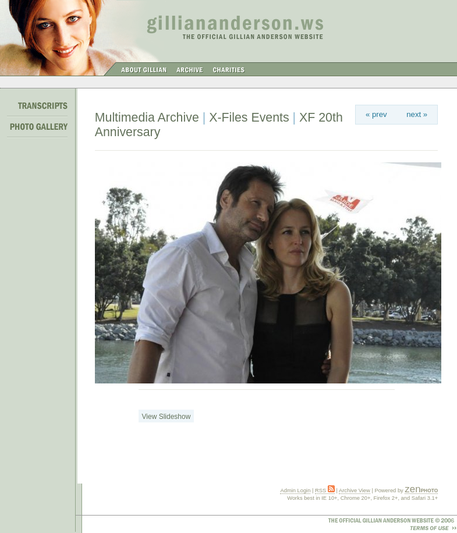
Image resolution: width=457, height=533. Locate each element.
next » (416, 114)
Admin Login (295, 490)
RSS (325, 490)
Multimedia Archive (147, 118)
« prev (376, 114)
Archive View (354, 490)
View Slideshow (166, 417)
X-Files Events (249, 118)
